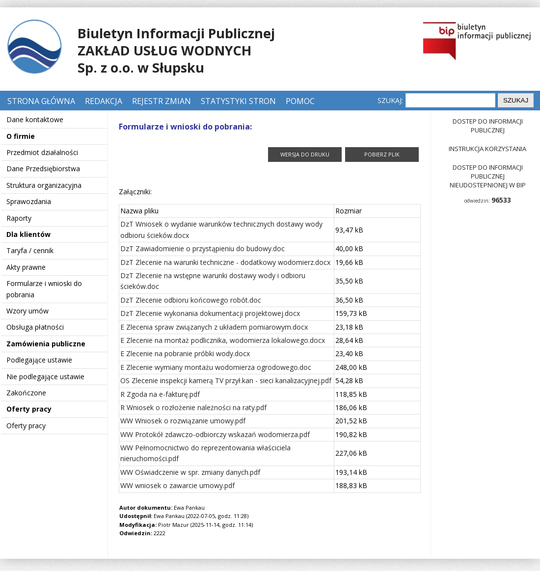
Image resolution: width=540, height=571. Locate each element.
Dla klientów (28, 234)
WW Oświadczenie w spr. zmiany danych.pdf (190, 472)
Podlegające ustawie (39, 359)
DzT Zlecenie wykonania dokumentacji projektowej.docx (210, 313)
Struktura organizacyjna (43, 185)
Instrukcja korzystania (487, 148)
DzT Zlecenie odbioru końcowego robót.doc (190, 300)
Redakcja (103, 101)
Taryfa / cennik (30, 250)
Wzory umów (27, 310)
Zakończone (26, 392)
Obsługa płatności (35, 327)
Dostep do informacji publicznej (488, 125)
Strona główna (42, 101)
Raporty (18, 218)
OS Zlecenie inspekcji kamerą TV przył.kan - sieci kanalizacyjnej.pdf (225, 380)
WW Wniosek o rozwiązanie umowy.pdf (182, 420)
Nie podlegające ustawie (45, 376)
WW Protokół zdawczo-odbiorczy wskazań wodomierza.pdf (215, 434)
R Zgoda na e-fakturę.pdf (160, 394)
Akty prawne (26, 267)
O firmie (20, 136)
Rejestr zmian (161, 101)
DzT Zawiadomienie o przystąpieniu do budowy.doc (202, 248)
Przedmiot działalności (42, 152)
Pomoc (300, 101)
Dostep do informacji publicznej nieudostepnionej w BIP (488, 176)
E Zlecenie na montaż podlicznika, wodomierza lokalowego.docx (222, 340)
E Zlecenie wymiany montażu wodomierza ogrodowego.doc (215, 367)
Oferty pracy (29, 409)
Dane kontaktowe (34, 119)
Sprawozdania (28, 201)
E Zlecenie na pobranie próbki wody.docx (185, 353)
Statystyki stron (238, 101)
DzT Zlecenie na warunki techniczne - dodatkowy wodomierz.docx (225, 262)
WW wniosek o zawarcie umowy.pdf (177, 485)
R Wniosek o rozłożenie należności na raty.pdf (193, 407)
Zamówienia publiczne (45, 343)
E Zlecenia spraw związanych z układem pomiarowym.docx (214, 327)
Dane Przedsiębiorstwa (43, 168)
